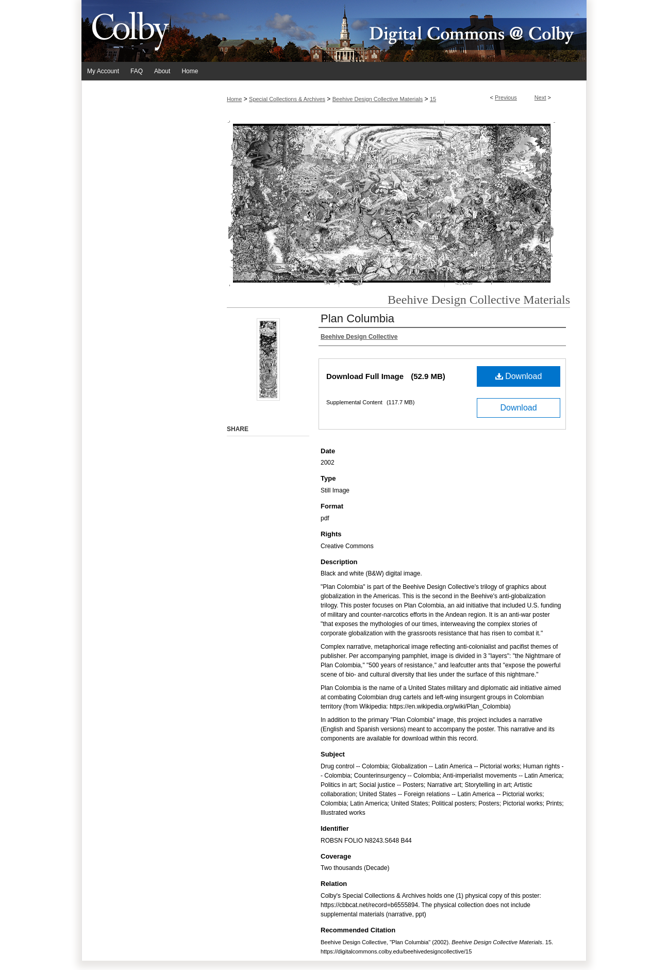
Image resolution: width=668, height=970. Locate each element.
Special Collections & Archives (287, 99)
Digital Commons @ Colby (396, 31)
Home (234, 99)
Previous (506, 97)
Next (540, 97)
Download (518, 376)
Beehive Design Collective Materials (377, 99)
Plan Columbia (357, 318)
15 (433, 99)
